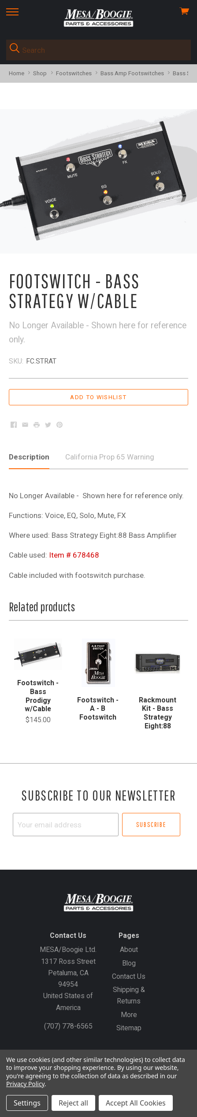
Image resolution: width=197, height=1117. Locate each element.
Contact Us (128, 976)
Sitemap (128, 1028)
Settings (27, 1103)
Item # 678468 (74, 555)
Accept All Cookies (136, 1103)
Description (29, 456)
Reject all (73, 1103)
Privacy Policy (25, 1084)
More (129, 1014)
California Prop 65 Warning (109, 456)
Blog (129, 963)
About (129, 949)
